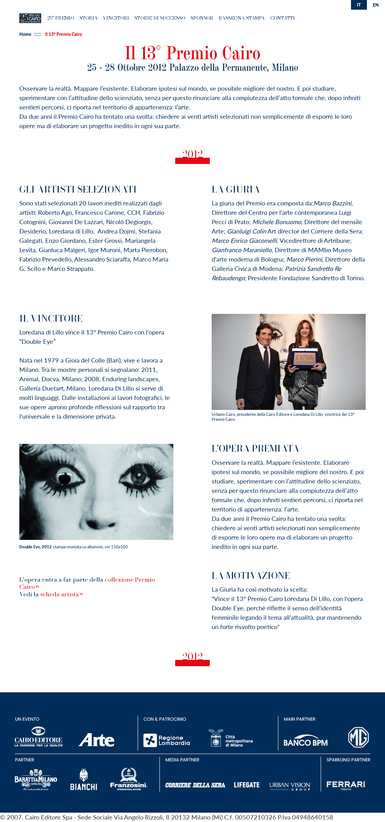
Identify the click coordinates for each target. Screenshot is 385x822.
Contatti (282, 18)
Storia (88, 18)
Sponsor (201, 18)
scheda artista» (61, 594)
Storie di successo (159, 18)
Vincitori (116, 18)
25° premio (60, 18)
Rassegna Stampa (242, 18)
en (376, 4)
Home (25, 34)
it (359, 4)
